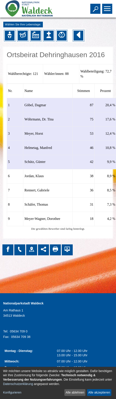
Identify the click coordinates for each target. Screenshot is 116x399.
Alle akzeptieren (99, 392)
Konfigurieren (12, 392)
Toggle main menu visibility (108, 7)
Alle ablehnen (75, 392)
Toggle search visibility (96, 7)
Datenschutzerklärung (18, 384)
